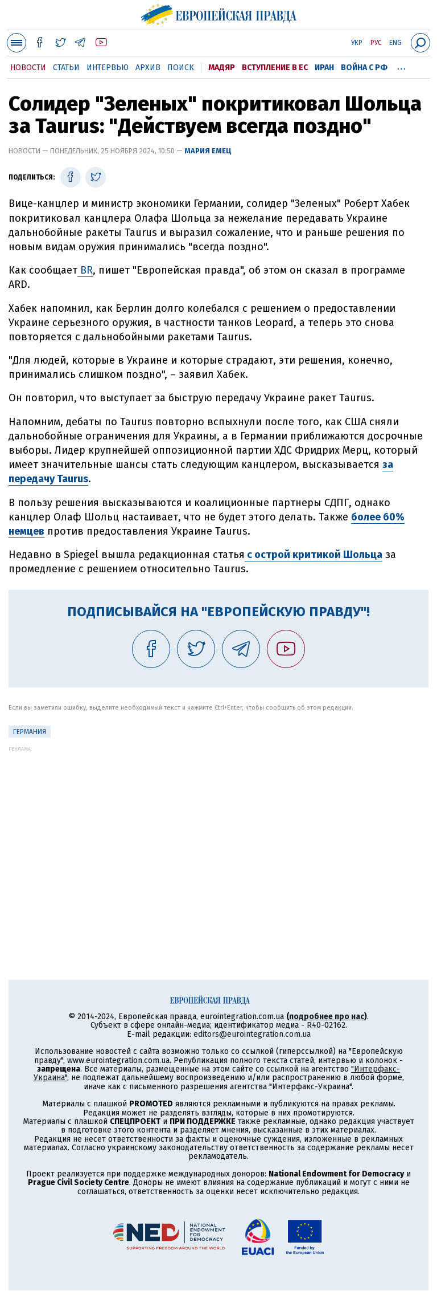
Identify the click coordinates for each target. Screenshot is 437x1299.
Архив (147, 67)
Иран (324, 67)
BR (85, 270)
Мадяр (221, 67)
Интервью (107, 67)
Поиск (180, 67)
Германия (29, 732)
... (401, 65)
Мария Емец (208, 150)
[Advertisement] (218, 831)
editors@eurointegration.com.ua (252, 1034)
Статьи (66, 67)
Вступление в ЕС (275, 67)
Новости (28, 67)
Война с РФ (364, 67)
